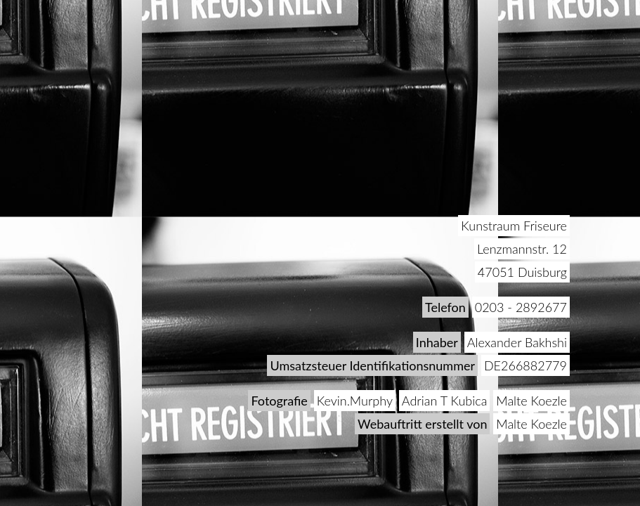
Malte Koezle (531, 400)
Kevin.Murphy (355, 400)
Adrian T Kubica (445, 400)
